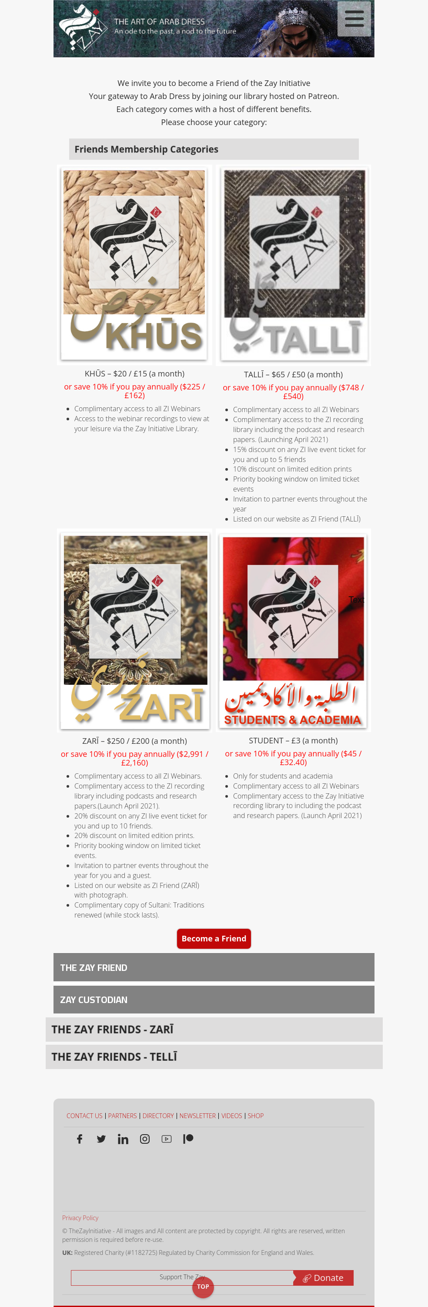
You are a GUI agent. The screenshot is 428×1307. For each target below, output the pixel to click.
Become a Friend (213, 938)
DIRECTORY (158, 1116)
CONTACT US (85, 1116)
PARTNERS (122, 1116)
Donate (320, 1278)
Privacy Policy (77, 1218)
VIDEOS (231, 1116)
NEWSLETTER (198, 1116)
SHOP (256, 1116)
